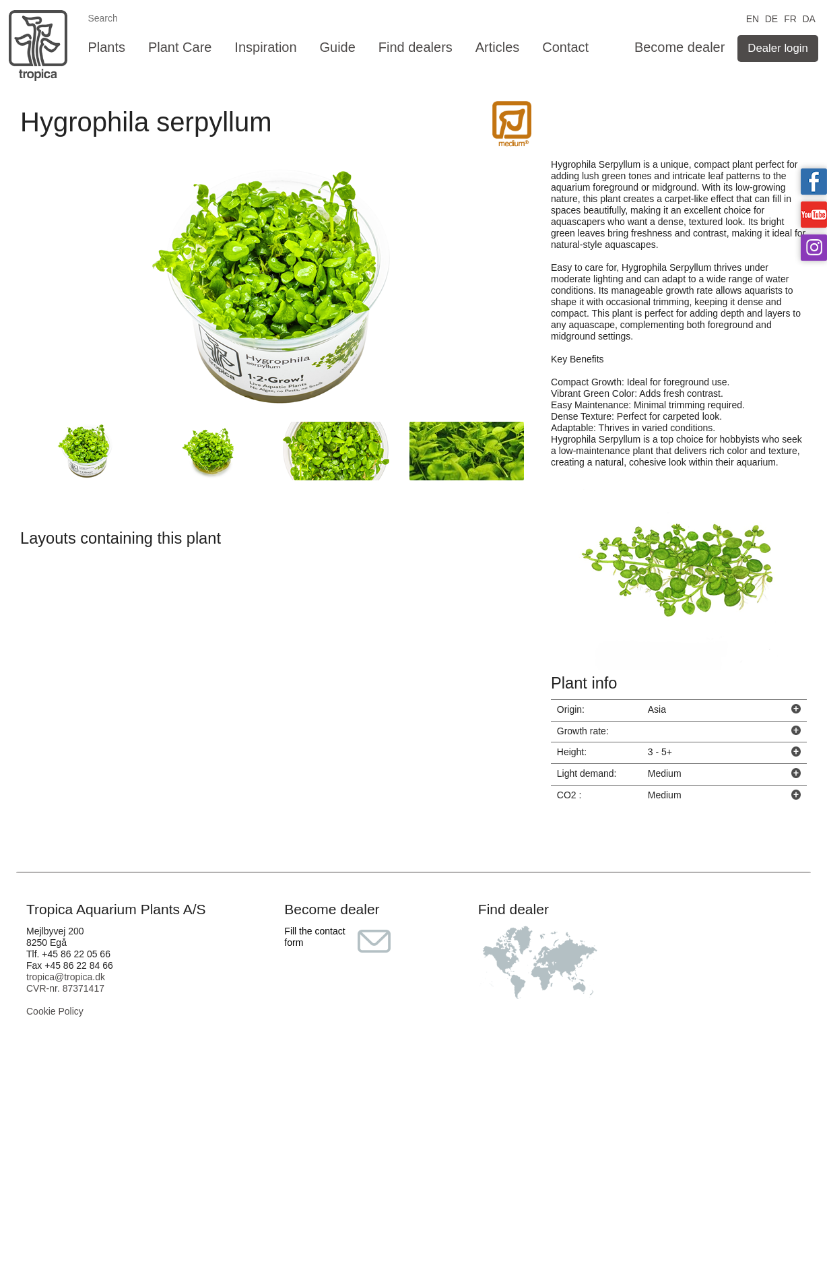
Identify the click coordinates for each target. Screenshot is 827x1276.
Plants (106, 47)
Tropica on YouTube (814, 214)
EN (752, 17)
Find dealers (415, 47)
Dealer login (778, 48)
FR (790, 17)
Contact (565, 47)
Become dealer (679, 47)
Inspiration (265, 47)
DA (808, 17)
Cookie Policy (55, 1011)
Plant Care (180, 47)
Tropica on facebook (814, 181)
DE (771, 17)
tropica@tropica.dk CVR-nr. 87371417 (65, 982)
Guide (338, 47)
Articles (497, 47)
